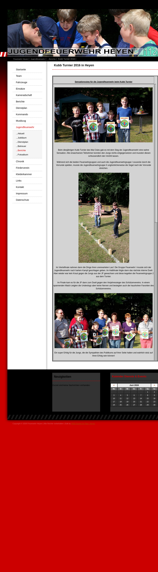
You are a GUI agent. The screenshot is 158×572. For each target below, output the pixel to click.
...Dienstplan (22, 142)
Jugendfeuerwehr (38, 59)
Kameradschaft (24, 95)
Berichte (20, 101)
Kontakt (20, 187)
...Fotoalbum (22, 154)
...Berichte (51, 59)
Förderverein (22, 167)
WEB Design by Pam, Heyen (83, 424)
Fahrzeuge (21, 82)
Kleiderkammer (24, 174)
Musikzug (21, 120)
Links (18, 180)
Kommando (22, 114)
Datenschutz (22, 200)
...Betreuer (21, 146)
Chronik (20, 161)
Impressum (22, 193)
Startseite (21, 69)
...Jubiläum (21, 137)
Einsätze (20, 88)
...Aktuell (20, 133)
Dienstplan (21, 108)
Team (19, 76)
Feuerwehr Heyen (20, 59)
